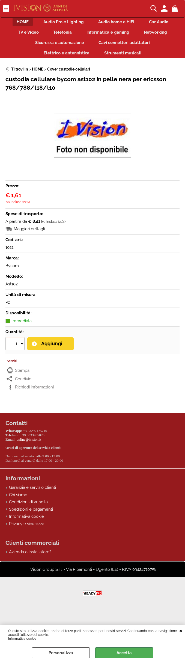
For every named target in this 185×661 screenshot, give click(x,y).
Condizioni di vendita (28, 505)
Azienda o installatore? (30, 555)
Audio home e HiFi (117, 22)
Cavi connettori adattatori (125, 45)
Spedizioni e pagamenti (31, 512)
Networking (158, 34)
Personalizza (61, 652)
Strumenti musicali (123, 57)
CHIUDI (180, 630)
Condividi (23, 383)
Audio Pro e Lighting (63, 22)
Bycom (12, 270)
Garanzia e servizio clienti (32, 490)
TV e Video (25, 34)
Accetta (124, 652)
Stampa (22, 375)
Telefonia (61, 34)
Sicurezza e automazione (58, 45)
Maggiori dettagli (29, 233)
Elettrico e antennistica (66, 57)
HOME (20, 22)
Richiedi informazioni (34, 391)
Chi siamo (18, 497)
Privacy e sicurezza (26, 526)
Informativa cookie (22, 638)
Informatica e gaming (108, 34)
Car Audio (161, 22)
